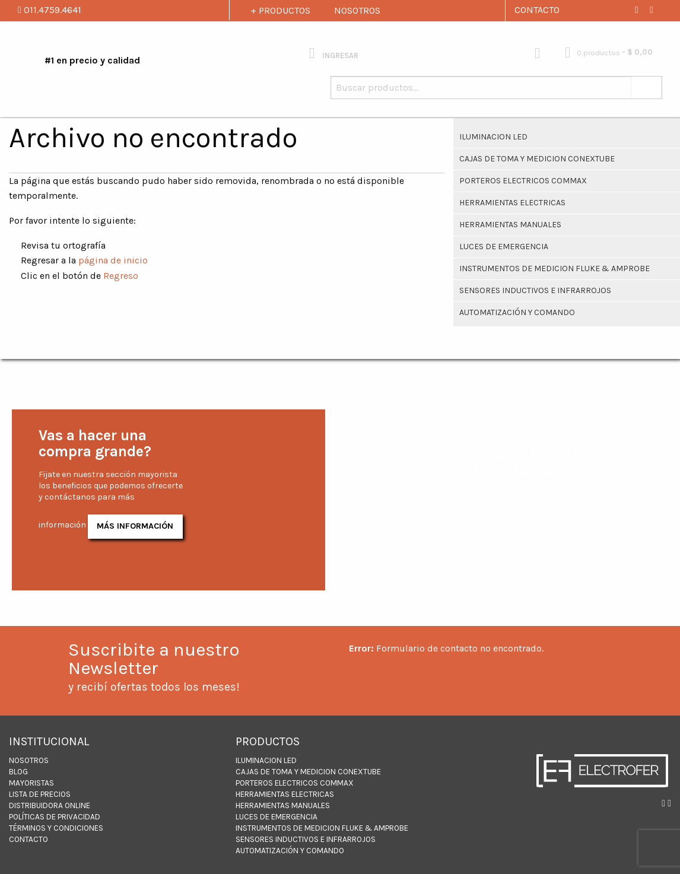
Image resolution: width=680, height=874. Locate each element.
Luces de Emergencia (503, 246)
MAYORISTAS (31, 782)
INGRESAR (333, 53)
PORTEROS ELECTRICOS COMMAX (523, 181)
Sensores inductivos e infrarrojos (535, 290)
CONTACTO (537, 9)
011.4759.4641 (49, 9)
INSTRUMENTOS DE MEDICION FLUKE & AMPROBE (554, 268)
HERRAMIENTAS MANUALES (510, 225)
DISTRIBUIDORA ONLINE (49, 805)
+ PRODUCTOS (280, 10)
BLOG (18, 771)
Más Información (135, 526)
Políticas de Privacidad (54, 816)
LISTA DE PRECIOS (40, 794)
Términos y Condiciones (56, 828)
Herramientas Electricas (512, 203)
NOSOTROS (357, 10)
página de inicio (113, 260)
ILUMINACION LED (493, 137)
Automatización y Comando (517, 312)
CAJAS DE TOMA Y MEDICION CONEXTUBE (537, 159)
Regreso (120, 275)
